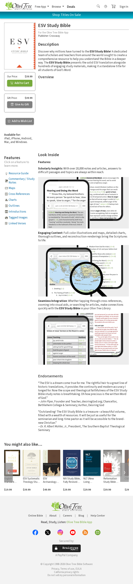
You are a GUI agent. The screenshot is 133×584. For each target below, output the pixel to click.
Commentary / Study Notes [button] (22, 181)
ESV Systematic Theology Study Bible (31, 482)
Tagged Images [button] (18, 217)
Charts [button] (13, 200)
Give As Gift (20, 104)
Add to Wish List (20, 121)
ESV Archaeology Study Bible (49, 482)
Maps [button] (12, 188)
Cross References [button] (19, 194)
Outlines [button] (14, 206)
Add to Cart (19, 83)
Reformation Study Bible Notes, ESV (110, 482)
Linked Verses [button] (17, 223)
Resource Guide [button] (19, 173)
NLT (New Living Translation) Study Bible (89, 483)
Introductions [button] (17, 212)
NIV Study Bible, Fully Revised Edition (72, 482)
